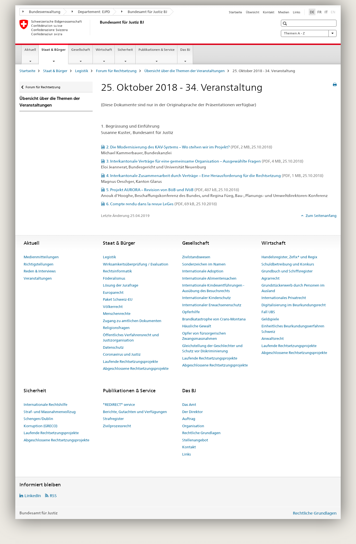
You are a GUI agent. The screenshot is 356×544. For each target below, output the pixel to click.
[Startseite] (98, 27)
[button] (285, 23)
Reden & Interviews (40, 271)
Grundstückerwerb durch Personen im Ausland (293, 288)
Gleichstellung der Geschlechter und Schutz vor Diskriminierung (212, 348)
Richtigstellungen (38, 264)
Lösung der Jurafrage (120, 285)
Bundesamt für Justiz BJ (144, 11)
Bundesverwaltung (41, 11)
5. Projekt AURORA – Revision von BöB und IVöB (172, 190)
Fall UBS (268, 312)
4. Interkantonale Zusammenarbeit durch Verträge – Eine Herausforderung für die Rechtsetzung (214, 175)
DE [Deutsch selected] (312, 12)
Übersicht (252, 12)
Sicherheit (125, 49)
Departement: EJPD (91, 11)
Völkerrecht (113, 306)
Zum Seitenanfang (321, 215)
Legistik (81, 71)
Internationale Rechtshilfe (45, 404)
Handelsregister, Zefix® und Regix (289, 257)
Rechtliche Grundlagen (201, 433)
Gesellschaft (80, 49)
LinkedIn (32, 495)
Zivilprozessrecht (117, 426)
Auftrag (188, 418)
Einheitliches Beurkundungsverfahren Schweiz (292, 329)
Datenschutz (113, 347)
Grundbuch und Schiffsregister (287, 271)
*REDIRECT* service (119, 404)
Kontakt (268, 12)
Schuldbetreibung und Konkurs (287, 264)
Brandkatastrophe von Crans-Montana (214, 319)
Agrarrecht (270, 278)
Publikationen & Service (157, 49)
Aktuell (30, 49)
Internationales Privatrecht (283, 297)
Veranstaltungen (38, 278)
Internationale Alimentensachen (209, 278)
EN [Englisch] (334, 11)
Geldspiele (270, 319)
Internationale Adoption (202, 271)
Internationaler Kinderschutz (206, 297)
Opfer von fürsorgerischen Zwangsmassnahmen (204, 336)
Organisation (193, 426)
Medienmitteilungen (41, 257)
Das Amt (189, 404)
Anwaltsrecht (272, 338)
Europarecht (113, 292)
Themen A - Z (308, 33)
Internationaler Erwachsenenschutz (211, 305)
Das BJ (185, 49)
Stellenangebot (195, 440)
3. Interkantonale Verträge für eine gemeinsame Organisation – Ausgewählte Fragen (204, 161)
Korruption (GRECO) (40, 426)
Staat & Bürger (54, 51)
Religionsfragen (116, 327)
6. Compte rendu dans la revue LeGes (161, 204)
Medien (283, 12)
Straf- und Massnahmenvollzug (50, 411)
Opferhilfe (191, 312)
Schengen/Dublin (38, 418)
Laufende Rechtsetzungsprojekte (130, 361)
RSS (53, 495)
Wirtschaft (104, 49)
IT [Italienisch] (326, 12)
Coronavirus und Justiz (122, 354)
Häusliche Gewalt (196, 326)
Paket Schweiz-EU (117, 299)
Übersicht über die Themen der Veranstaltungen (184, 71)
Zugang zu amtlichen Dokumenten (132, 320)
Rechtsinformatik (117, 271)
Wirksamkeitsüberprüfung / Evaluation (135, 264)
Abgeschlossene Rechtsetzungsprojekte (136, 368)
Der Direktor (192, 411)
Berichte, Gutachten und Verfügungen (135, 411)
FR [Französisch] (319, 12)
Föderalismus (114, 278)
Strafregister (113, 418)
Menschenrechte (116, 313)
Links (296, 12)
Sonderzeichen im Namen (204, 264)
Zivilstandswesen (196, 257)
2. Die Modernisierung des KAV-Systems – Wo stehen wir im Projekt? (189, 147)
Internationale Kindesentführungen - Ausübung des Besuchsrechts (213, 288)
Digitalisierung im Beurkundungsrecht (293, 305)
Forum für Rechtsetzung (116, 71)
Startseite (235, 12)
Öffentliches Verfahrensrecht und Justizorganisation (131, 338)
